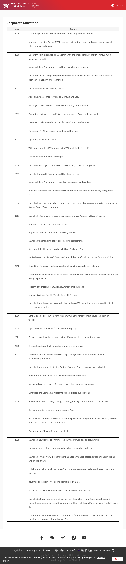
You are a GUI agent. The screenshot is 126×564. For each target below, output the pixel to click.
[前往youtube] (84, 537)
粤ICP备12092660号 (65, 550)
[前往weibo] (63, 537)
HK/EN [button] (119, 5)
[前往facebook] (41, 537)
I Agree (117, 559)
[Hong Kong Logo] (21, 5)
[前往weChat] (52, 537)
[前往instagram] (73, 537)
